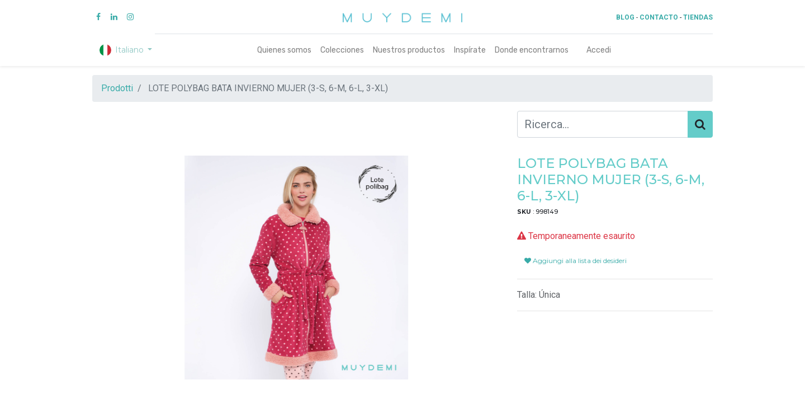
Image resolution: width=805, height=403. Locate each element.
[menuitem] (284, 50)
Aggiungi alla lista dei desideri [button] (575, 260)
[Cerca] (700, 124)
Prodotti (117, 88)
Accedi (598, 50)
